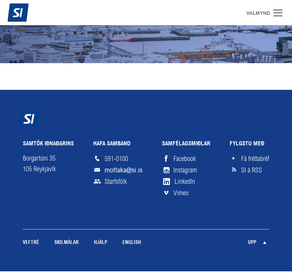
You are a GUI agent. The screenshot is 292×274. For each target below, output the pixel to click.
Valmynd (280, 13)
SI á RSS (251, 170)
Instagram (185, 170)
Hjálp (100, 242)
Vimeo (181, 193)
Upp (252, 242)
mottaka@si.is (124, 170)
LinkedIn (185, 181)
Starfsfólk (116, 181)
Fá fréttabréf (255, 158)
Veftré (31, 242)
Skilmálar (66, 242)
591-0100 (116, 158)
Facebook (184, 158)
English (131, 242)
